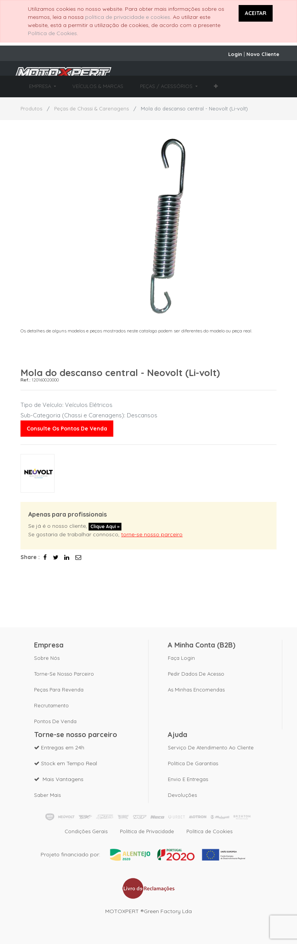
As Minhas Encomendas (196, 689)
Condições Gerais (86, 831)
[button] (216, 86)
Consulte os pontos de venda (67, 428)
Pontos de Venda (55, 721)
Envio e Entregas (188, 779)
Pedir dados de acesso (196, 674)
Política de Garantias (193, 763)
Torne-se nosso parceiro (64, 674)
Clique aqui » (104, 526)
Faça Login (181, 658)
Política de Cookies (52, 33)
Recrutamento (51, 705)
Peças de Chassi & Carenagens (91, 108)
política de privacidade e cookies (127, 17)
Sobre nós (47, 658)
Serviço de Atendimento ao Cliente (211, 747)
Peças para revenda (59, 689)
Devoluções (182, 795)
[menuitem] (98, 86)
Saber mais (47, 795)
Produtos (31, 108)
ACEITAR (255, 13)
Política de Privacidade (147, 831)
